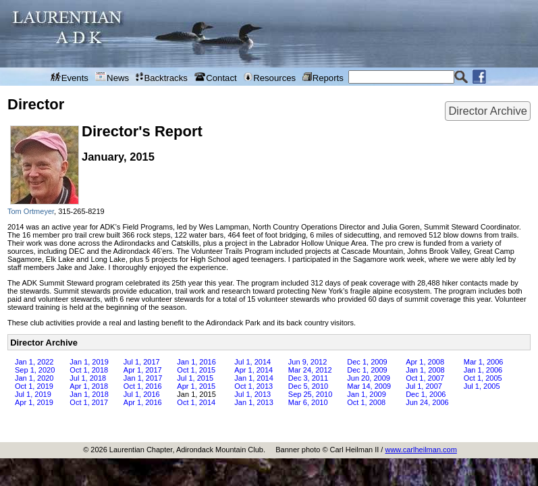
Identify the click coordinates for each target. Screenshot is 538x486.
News (112, 77)
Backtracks (162, 77)
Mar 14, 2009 (369, 386)
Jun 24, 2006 (427, 402)
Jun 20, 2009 (368, 378)
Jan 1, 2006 (483, 370)
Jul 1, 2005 (482, 386)
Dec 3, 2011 (308, 378)
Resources (270, 77)
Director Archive (487, 111)
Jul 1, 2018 (88, 378)
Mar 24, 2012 (310, 370)
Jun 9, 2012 (307, 362)
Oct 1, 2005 (483, 378)
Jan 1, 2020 (34, 378)
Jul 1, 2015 (195, 378)
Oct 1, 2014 (196, 402)
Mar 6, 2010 (308, 402)
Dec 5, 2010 (308, 386)
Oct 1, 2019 (34, 386)
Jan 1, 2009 (366, 394)
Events (69, 77)
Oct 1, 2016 (143, 386)
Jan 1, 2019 (89, 362)
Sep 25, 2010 (310, 394)
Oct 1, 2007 (425, 378)
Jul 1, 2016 (142, 394)
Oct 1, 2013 (253, 386)
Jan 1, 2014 (253, 378)
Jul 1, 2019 (33, 394)
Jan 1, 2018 (89, 394)
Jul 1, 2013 (252, 394)
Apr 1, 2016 (143, 402)
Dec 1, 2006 (426, 394)
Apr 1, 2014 (253, 370)
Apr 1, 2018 (89, 386)
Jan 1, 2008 (425, 370)
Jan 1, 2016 (196, 362)
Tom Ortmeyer (30, 211)
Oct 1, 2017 (89, 402)
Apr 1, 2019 (34, 402)
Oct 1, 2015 (196, 370)
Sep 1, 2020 (35, 370)
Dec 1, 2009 (367, 362)
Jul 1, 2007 (424, 386)
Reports (322, 77)
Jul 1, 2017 (142, 362)
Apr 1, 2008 (425, 362)
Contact (215, 77)
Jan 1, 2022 (34, 362)
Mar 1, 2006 (484, 362)
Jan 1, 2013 (253, 402)
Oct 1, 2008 (366, 402)
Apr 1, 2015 (196, 386)
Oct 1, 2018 (89, 370)
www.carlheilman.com (420, 450)
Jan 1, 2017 (143, 378)
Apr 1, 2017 (143, 370)
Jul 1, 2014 (252, 362)
